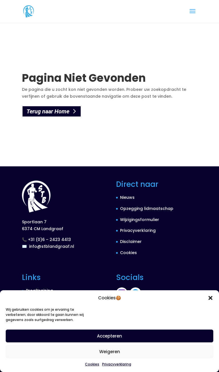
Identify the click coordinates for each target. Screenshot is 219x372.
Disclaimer (131, 241)
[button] (210, 298)
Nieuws (127, 197)
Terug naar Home (48, 111)
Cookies (92, 364)
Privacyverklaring (116, 364)
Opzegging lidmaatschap (146, 208)
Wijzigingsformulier (139, 219)
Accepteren (109, 336)
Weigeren (109, 352)
